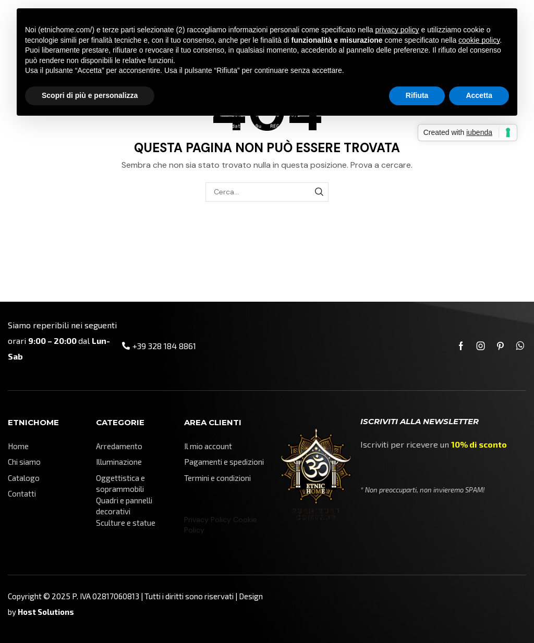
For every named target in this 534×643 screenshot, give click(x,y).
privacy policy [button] (397, 30)
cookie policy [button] (479, 40)
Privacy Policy (207, 519)
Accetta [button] (479, 95)
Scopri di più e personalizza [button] (90, 95)
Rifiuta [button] (417, 95)
